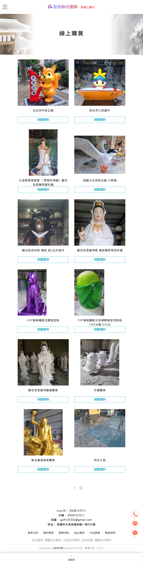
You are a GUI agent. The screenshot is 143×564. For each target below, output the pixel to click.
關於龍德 (48, 532)
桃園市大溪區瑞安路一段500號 (76, 524)
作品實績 (95, 532)
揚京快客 (58, 548)
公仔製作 (37, 540)
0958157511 (77, 510)
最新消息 (33, 532)
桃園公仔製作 (53, 540)
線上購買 (79, 532)
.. (83, 548)
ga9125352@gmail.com (76, 519)
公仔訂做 (87, 540)
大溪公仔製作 (71, 540)
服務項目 (64, 532)
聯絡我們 (110, 532)
